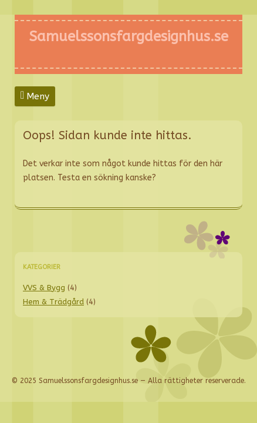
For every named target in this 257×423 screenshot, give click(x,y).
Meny (37, 96)
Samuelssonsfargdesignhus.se (128, 36)
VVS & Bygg (44, 287)
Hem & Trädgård (53, 301)
